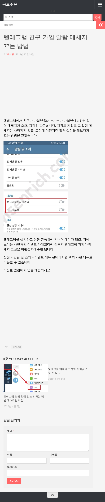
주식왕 (10, 54)
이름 (9, 454)
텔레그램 (17, 346)
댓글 (10, 430)
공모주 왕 (10, 4)
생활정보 (8, 24)
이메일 (53, 454)
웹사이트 (12, 466)
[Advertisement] (48, 88)
